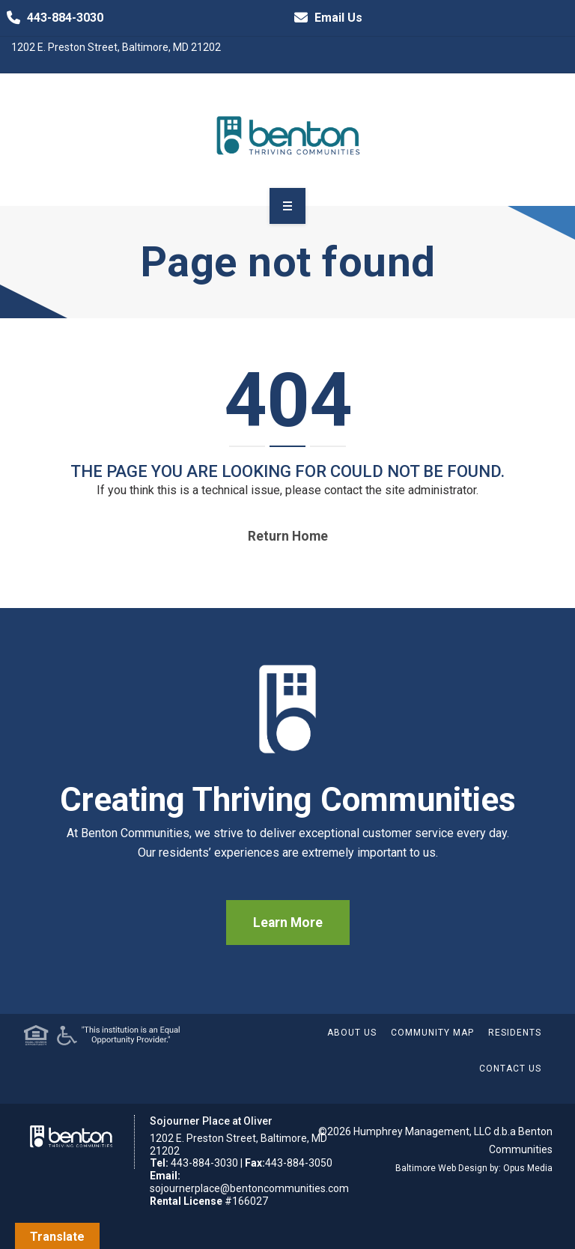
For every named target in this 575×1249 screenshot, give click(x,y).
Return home (288, 536)
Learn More (288, 922)
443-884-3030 (51, 18)
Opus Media (528, 1168)
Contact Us (510, 1068)
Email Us (325, 18)
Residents (514, 1032)
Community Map (432, 1032)
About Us (352, 1032)
